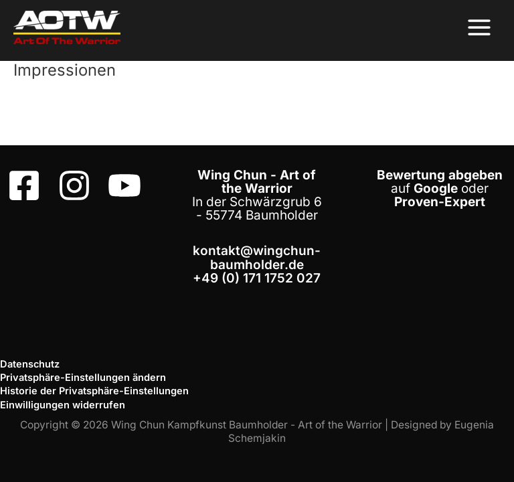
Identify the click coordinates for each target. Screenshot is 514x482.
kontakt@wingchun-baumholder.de (257, 257)
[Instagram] (74, 185)
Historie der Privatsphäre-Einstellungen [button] (94, 391)
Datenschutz (30, 364)
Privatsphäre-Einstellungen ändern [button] (83, 378)
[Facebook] (24, 185)
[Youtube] (124, 185)
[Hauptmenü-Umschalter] (479, 27)
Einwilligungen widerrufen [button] (62, 405)
